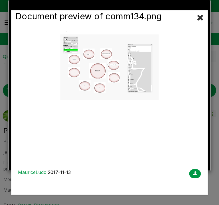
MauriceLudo (32, 172)
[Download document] (195, 173)
